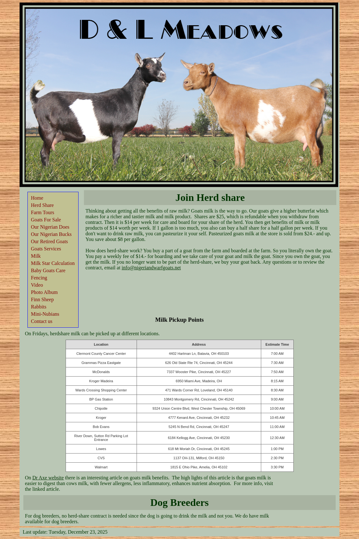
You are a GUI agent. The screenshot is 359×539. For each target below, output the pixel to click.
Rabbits (38, 306)
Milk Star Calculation (53, 263)
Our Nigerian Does (50, 227)
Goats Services (46, 248)
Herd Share (42, 205)
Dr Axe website (48, 477)
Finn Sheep (42, 299)
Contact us (41, 321)
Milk (36, 256)
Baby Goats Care (48, 270)
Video (37, 285)
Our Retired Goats (49, 241)
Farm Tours (42, 212)
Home (37, 198)
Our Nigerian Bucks (51, 234)
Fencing (39, 277)
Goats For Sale (46, 219)
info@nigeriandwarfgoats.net (151, 267)
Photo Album (44, 292)
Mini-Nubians (45, 314)
